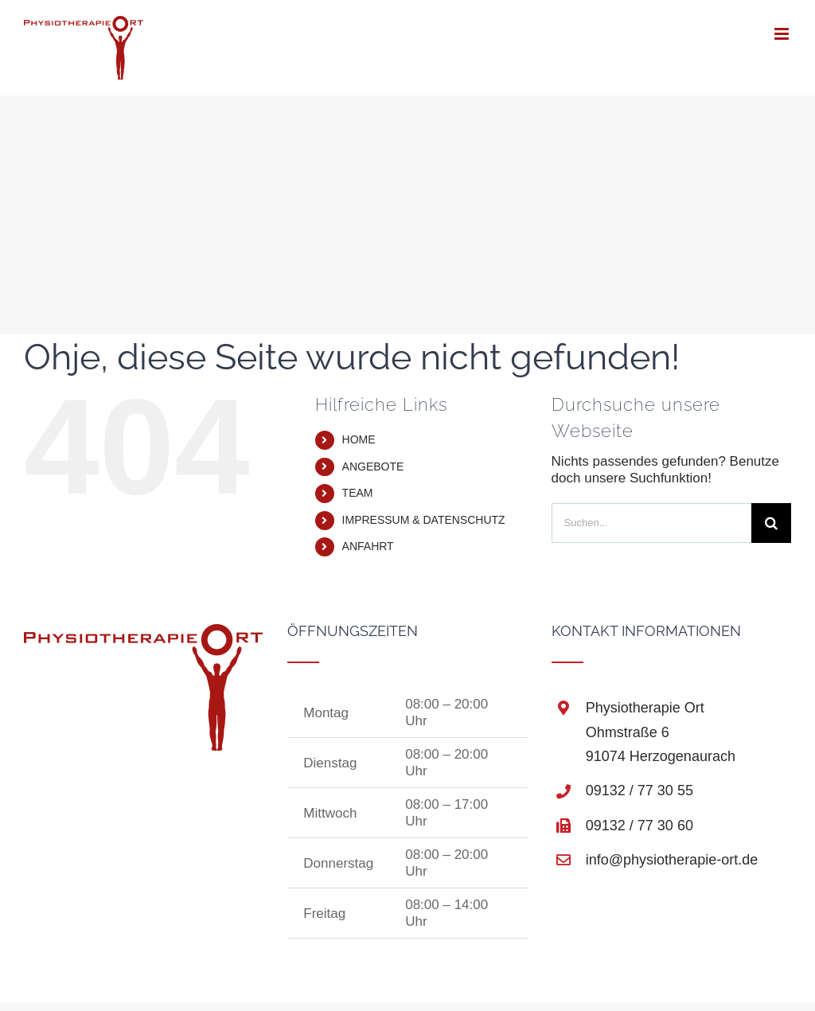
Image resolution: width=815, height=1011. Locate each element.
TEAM (357, 492)
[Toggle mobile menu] (782, 33)
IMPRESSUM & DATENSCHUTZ (423, 519)
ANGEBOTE (373, 466)
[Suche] (771, 523)
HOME (359, 439)
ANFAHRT (368, 546)
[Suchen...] (651, 523)
